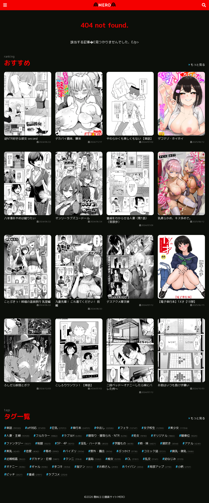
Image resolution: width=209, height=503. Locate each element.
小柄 (184, 467)
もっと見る (198, 65)
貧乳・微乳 (183, 451)
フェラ (128, 428)
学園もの (124, 443)
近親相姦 (15, 459)
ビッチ (14, 474)
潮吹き (170, 443)
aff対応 (36, 428)
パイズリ (74, 451)
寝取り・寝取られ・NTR (107, 435)
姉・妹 (148, 443)
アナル (193, 443)
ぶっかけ (128, 451)
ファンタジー (18, 443)
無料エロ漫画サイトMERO (109, 497)
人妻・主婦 (17, 435)
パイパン (133, 467)
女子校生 (154, 428)
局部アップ (160, 467)
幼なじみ (174, 459)
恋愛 (32, 451)
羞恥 (94, 459)
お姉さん (108, 467)
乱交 (151, 459)
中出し (105, 428)
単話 (13, 428)
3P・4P (65, 443)
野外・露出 (101, 451)
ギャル (40, 467)
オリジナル (164, 435)
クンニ (74, 459)
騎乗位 (189, 435)
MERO (104, 5)
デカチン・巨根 (45, 459)
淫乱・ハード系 (94, 443)
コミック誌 (155, 451)
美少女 (179, 428)
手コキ (62, 467)
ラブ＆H (73, 435)
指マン (85, 467)
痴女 (114, 459)
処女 (140, 435)
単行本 (81, 428)
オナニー (15, 467)
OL (133, 459)
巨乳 (59, 428)
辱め (52, 451)
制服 (44, 443)
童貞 (35, 474)
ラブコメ (57, 474)
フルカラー (47, 435)
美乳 (13, 451)
